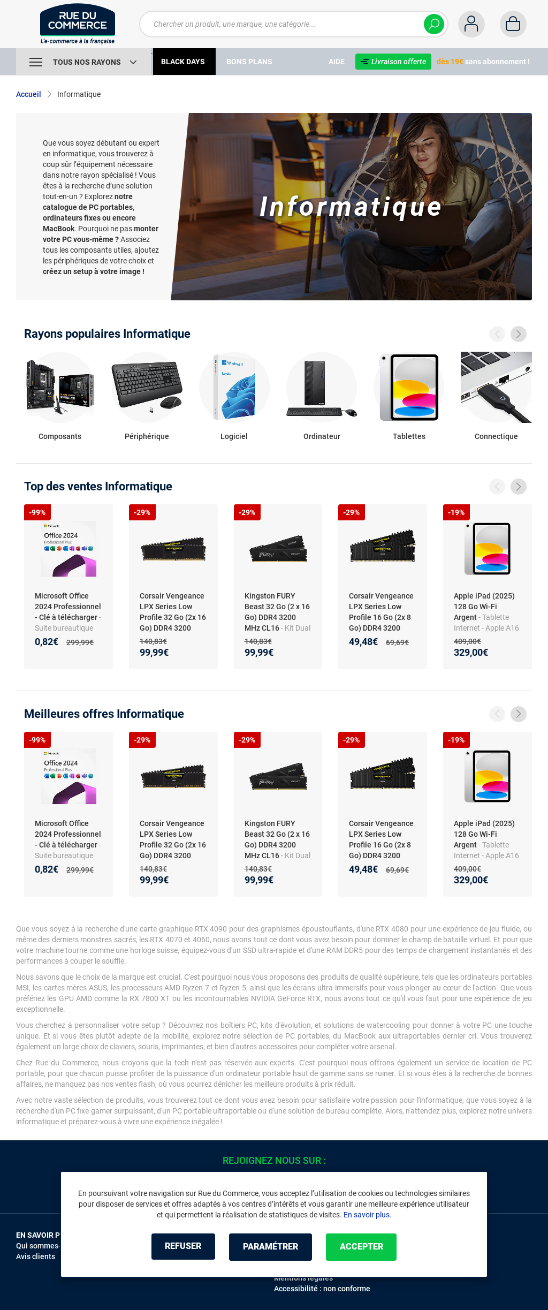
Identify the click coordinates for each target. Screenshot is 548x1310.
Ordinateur (321, 436)
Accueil (28, 94)
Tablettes (409, 436)
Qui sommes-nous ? (49, 1245)
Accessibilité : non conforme (322, 1288)
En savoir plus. (368, 1215)
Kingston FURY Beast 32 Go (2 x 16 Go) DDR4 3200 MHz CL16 (277, 612)
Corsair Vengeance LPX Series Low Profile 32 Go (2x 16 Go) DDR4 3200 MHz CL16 (173, 617)
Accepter (364, 1247)
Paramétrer (270, 1247)
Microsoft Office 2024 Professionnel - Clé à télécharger (68, 607)
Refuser (180, 1247)
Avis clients (35, 1256)
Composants (60, 436)
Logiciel (234, 436)
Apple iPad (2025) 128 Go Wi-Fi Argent (484, 607)
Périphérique (147, 436)
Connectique (496, 436)
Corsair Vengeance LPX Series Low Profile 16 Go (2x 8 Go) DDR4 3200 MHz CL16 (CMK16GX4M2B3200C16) (382, 628)
